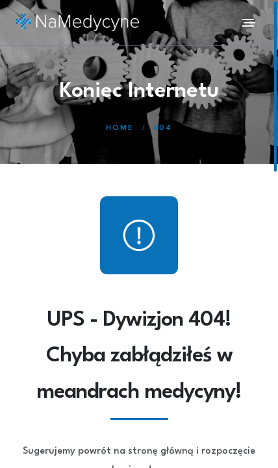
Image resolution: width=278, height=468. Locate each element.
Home (119, 128)
